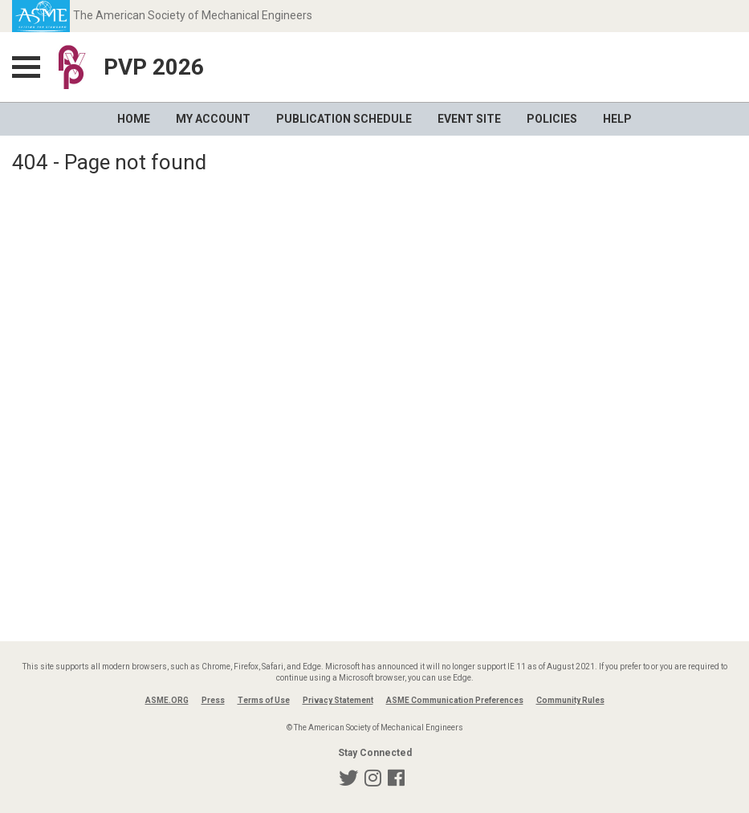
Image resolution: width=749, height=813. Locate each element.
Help (617, 118)
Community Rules (570, 700)
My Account (213, 118)
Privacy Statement (338, 700)
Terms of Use (264, 700)
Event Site (469, 118)
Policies (552, 118)
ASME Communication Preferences (454, 700)
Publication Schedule (344, 118)
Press (213, 700)
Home (133, 118)
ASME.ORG (167, 700)
